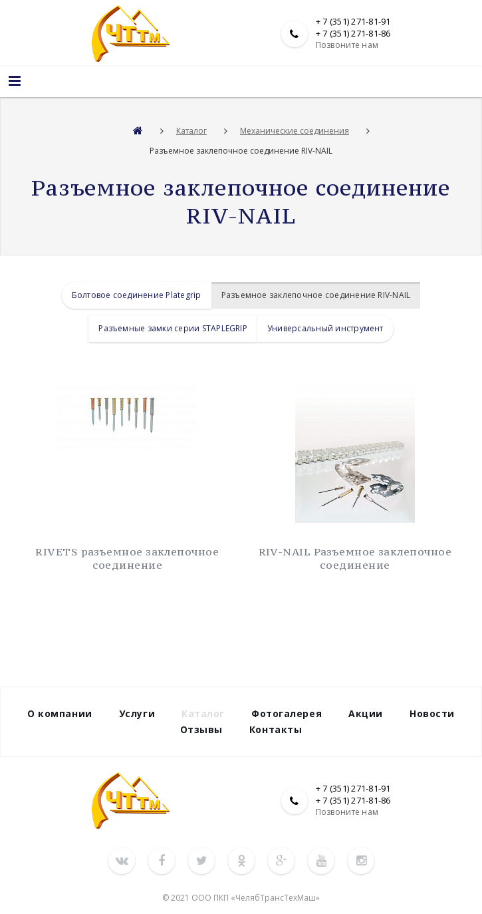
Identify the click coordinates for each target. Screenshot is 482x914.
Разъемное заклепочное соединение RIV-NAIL (316, 295)
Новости (432, 713)
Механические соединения (294, 130)
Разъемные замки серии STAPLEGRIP (172, 328)
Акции (365, 713)
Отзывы (201, 729)
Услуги (137, 713)
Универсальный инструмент (325, 328)
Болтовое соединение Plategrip (136, 295)
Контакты (275, 729)
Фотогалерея (286, 713)
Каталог (191, 130)
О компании (59, 713)
